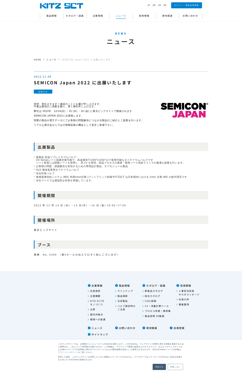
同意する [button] (159, 367)
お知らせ (43, 91)
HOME (37, 59)
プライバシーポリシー (68, 352)
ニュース (52, 59)
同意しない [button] (175, 367)
